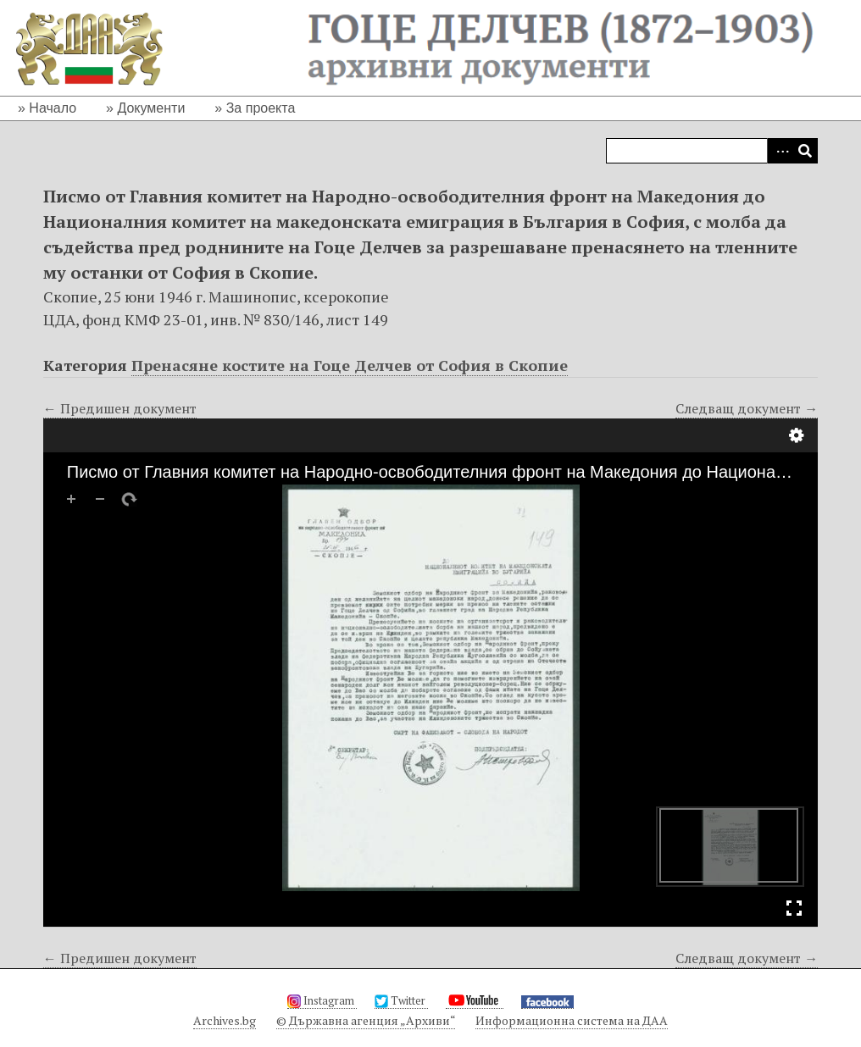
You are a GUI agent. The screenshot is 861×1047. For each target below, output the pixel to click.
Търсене (805, 150)
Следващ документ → (746, 408)
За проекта (261, 108)
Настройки (796, 435)
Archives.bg (224, 1020)
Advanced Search (779, 150)
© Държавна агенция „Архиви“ (365, 1020)
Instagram (322, 1000)
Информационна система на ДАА (571, 1020)
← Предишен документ (120, 408)
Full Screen (794, 908)
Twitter (401, 1000)
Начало (52, 108)
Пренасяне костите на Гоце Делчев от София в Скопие (349, 365)
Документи (151, 108)
